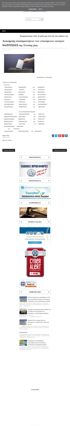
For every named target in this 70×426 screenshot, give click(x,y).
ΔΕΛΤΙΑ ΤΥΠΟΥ (7, 50)
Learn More (32, 9)
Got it (40, 9)
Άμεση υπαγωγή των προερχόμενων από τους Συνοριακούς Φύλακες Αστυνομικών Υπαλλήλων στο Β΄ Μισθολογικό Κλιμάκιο (39, 299)
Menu (4, 31)
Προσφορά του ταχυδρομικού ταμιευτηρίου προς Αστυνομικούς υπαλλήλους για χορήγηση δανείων (37, 342)
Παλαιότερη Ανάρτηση (60, 150)
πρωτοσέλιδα (35, 389)
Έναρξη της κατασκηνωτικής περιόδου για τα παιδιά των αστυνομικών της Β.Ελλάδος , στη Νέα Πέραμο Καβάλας (39, 311)
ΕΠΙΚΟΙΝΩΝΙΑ (23, 332)
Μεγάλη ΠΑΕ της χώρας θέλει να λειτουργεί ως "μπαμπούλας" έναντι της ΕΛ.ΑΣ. (38, 322)
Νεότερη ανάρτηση (9, 150)
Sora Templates (35, 425)
